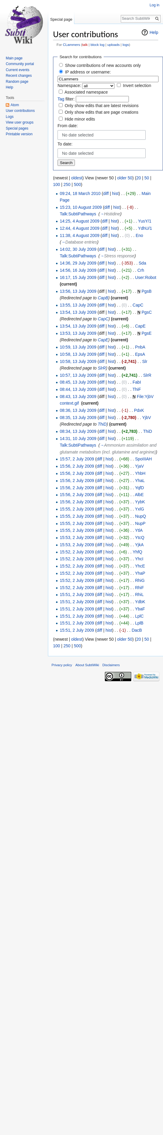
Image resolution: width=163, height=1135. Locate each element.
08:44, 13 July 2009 (78, 389)
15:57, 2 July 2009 (77, 459)
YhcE (140, 566)
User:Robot (145, 277)
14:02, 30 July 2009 (78, 249)
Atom (14, 105)
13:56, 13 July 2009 (78, 291)
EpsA (140, 354)
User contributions (20, 111)
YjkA (139, 544)
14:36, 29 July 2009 (78, 263)
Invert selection (137, 85)
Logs (9, 117)
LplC (139, 616)
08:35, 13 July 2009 (78, 417)
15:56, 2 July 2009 (77, 466)
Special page (61, 19)
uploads (113, 44)
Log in (154, 5)
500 (77, 184)
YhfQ (137, 552)
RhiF (139, 587)
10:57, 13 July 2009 (78, 375)
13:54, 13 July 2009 (78, 312)
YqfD (139, 487)
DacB (137, 630)
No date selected (77, 135)
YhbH (140, 473)
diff (105, 193)
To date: (65, 144)
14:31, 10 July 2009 (78, 438)
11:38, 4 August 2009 (79, 235)
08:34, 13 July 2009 (78, 431)
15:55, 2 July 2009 (77, 509)
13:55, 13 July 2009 (78, 305)
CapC (138, 305)
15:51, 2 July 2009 (77, 594)
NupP (140, 523)
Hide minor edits (80, 119)
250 (67, 184)
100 (56, 184)
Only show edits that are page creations (101, 112)
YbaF (140, 608)
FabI (137, 382)
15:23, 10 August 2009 (81, 207)
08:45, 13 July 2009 (78, 382)
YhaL (139, 480)
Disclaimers (111, 665)
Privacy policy (62, 665)
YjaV (139, 466)
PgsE (146, 333)
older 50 (124, 177)
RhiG (140, 580)
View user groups (20, 122)
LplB (139, 623)
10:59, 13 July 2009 (78, 347)
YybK (140, 501)
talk (84, 44)
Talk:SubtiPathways (78, 213)
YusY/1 (144, 221)
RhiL (139, 594)
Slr (144, 361)
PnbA (140, 347)
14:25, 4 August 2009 (79, 221)
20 (138, 177)
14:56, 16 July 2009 (78, 270)
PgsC (146, 312)
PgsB (146, 291)
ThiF (136, 389)
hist (115, 193)
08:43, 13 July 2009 (78, 396)
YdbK (140, 601)
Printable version (19, 134)
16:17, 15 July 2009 (78, 277)
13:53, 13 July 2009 (78, 333)
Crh (140, 270)
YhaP (140, 573)
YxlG (139, 509)
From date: (68, 125)
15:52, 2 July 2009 (77, 552)
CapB (103, 297)
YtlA (138, 530)
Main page (14, 58)
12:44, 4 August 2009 (79, 228)
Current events (17, 70)
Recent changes (19, 75)
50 (146, 177)
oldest (76, 177)
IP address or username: (88, 72)
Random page (17, 81)
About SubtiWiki (87, 665)
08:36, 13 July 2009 (78, 410)
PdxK (139, 410)
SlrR (102, 368)
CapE (140, 326)
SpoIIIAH (143, 459)
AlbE (139, 494)
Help (154, 32)
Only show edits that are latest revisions (102, 105)
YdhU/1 (145, 228)
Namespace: (69, 85)
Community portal (20, 64)
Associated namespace (86, 92)
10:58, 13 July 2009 (78, 354)
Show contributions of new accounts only (103, 65)
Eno (139, 235)
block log (97, 44)
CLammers (71, 44)
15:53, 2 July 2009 (77, 537)
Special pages (17, 128)
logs (126, 44)
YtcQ (139, 537)
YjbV (146, 417)
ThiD (102, 424)
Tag (61, 99)
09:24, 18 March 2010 (80, 193)
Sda (142, 263)
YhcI (139, 558)
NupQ (140, 516)
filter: (66, 99)
